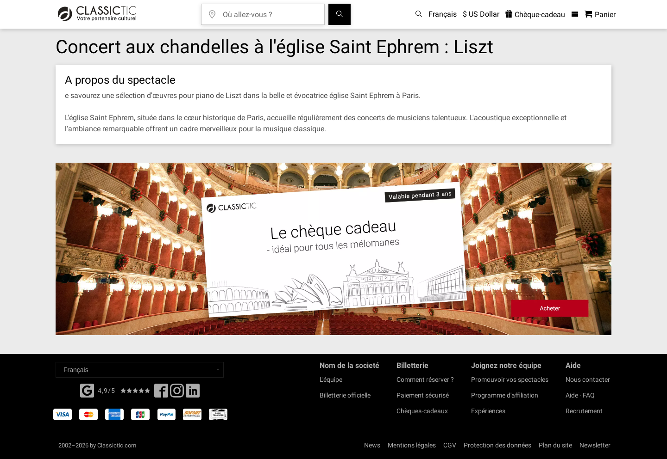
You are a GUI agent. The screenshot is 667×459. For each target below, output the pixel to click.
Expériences (488, 411)
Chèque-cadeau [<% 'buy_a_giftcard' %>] (535, 14)
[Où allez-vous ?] (269, 11)
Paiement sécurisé (422, 395)
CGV (449, 445)
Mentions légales (412, 445)
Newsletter (594, 445)
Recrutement (584, 411)
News (372, 445)
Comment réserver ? (425, 379)
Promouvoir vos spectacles (509, 379)
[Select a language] (140, 370)
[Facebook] (87, 390)
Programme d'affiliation (504, 395)
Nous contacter (588, 379)
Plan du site (555, 445)
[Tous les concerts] (339, 14)
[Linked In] (193, 393)
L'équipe (331, 379)
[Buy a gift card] (333, 249)
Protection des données (497, 445)
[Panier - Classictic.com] (600, 14)
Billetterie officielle (345, 395)
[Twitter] (177, 393)
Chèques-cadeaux (422, 411)
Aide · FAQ (580, 395)
